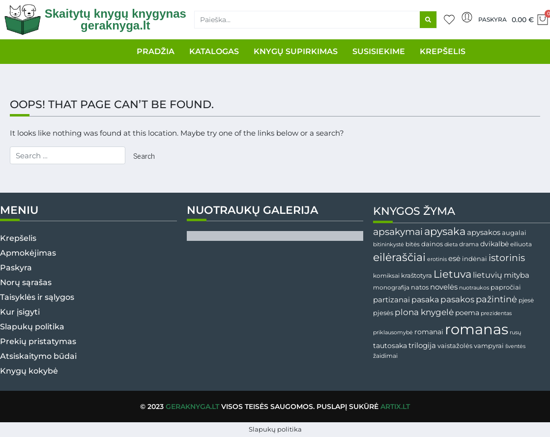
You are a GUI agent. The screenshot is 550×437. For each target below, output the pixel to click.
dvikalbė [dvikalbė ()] (494, 244)
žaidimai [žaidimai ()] (385, 355)
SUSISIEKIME (378, 51)
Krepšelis (18, 238)
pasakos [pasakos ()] (457, 299)
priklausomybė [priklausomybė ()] (393, 332)
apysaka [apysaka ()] (444, 231)
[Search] (428, 19)
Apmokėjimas (28, 253)
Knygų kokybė (29, 371)
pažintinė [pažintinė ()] (496, 299)
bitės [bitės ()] (412, 244)
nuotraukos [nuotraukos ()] (474, 287)
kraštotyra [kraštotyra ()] (416, 275)
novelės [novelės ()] (444, 286)
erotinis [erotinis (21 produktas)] (437, 259)
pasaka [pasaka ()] (425, 299)
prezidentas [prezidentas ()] (496, 313)
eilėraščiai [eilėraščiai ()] (399, 257)
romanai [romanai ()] (428, 331)
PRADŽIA (155, 51)
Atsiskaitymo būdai (38, 356)
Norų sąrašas (26, 282)
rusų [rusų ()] (515, 332)
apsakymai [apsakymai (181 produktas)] (398, 231)
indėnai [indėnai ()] (474, 258)
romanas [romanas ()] (476, 329)
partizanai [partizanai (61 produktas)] (391, 299)
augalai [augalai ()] (514, 232)
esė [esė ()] (454, 258)
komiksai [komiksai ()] (386, 275)
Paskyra (492, 19)
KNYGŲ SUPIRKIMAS (296, 51)
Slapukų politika (32, 326)
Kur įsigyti (20, 312)
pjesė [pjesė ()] (526, 300)
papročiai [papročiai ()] (506, 287)
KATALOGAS (214, 51)
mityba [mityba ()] (516, 275)
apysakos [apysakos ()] (483, 232)
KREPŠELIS (442, 51)
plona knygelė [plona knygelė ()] (424, 312)
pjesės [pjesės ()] (383, 313)
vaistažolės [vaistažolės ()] (454, 346)
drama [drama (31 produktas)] (469, 244)
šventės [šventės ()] (515, 346)
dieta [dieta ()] (451, 244)
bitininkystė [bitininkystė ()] (388, 244)
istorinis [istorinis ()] (507, 257)
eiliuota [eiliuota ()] (521, 244)
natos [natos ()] (420, 287)
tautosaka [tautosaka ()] (390, 345)
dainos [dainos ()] (432, 244)
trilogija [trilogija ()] (422, 345)
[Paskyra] (467, 17)
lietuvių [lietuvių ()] (487, 275)
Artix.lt (395, 406)
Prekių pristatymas (38, 341)
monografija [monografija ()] (391, 287)
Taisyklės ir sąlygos (37, 297)
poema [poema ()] (467, 312)
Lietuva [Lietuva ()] (452, 273)
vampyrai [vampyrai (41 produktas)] (489, 346)
